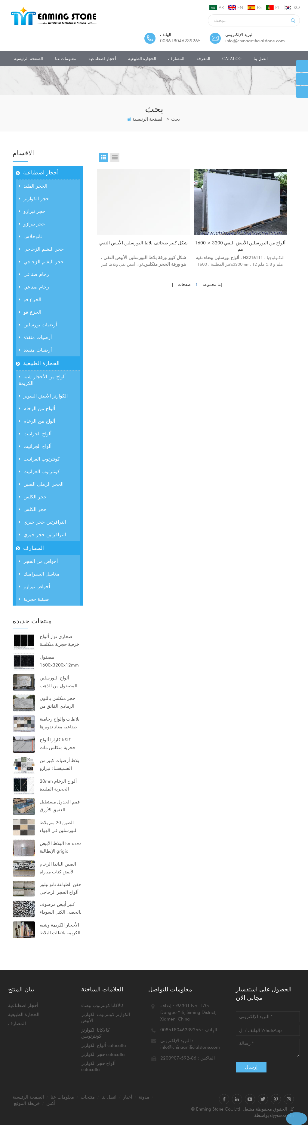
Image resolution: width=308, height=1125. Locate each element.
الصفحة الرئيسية (28, 58)
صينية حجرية (34, 599)
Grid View (103, 157)
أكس (50, 1103)
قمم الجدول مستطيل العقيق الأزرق (60, 805)
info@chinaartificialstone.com (255, 41)
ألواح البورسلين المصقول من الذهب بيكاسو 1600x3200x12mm (59, 682)
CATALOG (232, 58)
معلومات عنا (66, 58)
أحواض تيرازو (34, 586)
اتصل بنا (261, 58)
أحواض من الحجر (38, 561)
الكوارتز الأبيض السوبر (43, 396)
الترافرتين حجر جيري (42, 522)
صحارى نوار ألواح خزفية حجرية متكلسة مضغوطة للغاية (59, 641)
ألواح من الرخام (37, 408)
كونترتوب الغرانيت (39, 459)
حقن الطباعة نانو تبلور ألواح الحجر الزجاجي (60, 888)
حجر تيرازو (32, 211)
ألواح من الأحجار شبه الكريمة (42, 380)
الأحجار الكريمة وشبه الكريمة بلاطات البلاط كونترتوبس (60, 929)
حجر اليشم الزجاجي (41, 249)
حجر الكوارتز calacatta (103, 1054)
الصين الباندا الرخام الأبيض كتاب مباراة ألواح (58, 868)
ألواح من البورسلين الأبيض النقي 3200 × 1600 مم (197, 228)
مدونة (144, 1097)
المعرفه (203, 58)
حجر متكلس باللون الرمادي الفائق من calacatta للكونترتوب (60, 703)
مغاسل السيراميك (39, 574)
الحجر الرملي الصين (41, 484)
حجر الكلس (33, 497)
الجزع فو (30, 299)
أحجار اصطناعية (102, 58)
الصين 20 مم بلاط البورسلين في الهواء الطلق (59, 827)
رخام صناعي (34, 274)
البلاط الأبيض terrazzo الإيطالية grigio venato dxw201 (60, 848)
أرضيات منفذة (35, 337)
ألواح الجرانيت (35, 434)
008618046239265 (180, 41)
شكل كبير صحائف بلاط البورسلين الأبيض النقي (128, 246)
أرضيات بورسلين (38, 325)
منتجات (88, 1097)
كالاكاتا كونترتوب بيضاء (102, 1005)
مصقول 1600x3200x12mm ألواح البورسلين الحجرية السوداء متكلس (59, 662)
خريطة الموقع (27, 1103)
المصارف (176, 58)
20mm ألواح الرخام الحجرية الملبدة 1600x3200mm (58, 786)
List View (114, 157)
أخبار (127, 1097)
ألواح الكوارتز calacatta (103, 1045)
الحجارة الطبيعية (142, 58)
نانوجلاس (30, 236)
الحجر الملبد (33, 186)
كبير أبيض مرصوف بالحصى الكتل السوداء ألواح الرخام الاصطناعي (61, 909)
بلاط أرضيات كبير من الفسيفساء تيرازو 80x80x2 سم (59, 765)
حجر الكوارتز (34, 198)
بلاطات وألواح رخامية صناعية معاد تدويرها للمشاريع (59, 723)
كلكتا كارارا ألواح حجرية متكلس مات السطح (57, 744)
